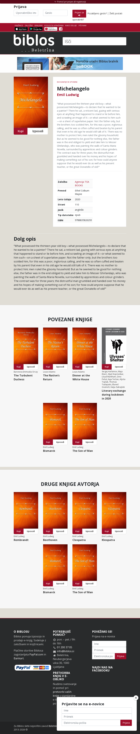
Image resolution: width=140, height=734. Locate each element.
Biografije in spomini (67, 82)
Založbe (29, 25)
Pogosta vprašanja (53, 25)
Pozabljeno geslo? (97, 13)
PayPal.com (36, 654)
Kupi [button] (20, 131)
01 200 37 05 (64, 647)
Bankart (19, 658)
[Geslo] (55, 13)
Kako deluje (71, 25)
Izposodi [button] (37, 131)
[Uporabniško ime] (26, 13)
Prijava (120, 656)
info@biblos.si (65, 651)
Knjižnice (19, 25)
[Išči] (94, 41)
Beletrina (53, 726)
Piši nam (82, 25)
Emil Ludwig (68, 94)
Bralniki (39, 25)
